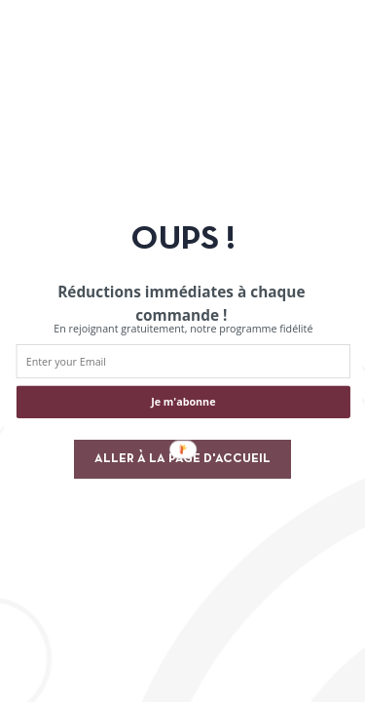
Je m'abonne (183, 402)
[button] (180, 303)
